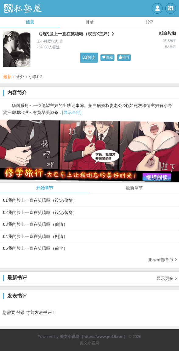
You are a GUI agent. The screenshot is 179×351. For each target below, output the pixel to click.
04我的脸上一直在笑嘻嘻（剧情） (35, 236)
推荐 (124, 57)
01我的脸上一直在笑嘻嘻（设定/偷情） (40, 200)
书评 (149, 21)
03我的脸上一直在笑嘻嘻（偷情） (35, 224)
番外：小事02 (29, 76)
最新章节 (134, 187)
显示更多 (167, 276)
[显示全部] (72, 112)
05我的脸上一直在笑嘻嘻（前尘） (35, 248)
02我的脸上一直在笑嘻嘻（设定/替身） (40, 212)
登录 (20, 312)
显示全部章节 (163, 259)
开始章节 (44, 187)
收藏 (107, 57)
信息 (30, 21)
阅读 (88, 57)
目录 (89, 21)
